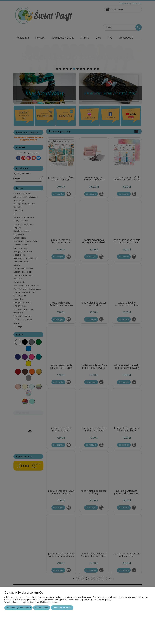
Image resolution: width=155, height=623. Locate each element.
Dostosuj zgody (41, 608)
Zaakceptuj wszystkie (62, 608)
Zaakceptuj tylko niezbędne (18, 608)
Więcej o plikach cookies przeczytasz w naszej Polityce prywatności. (31, 602)
